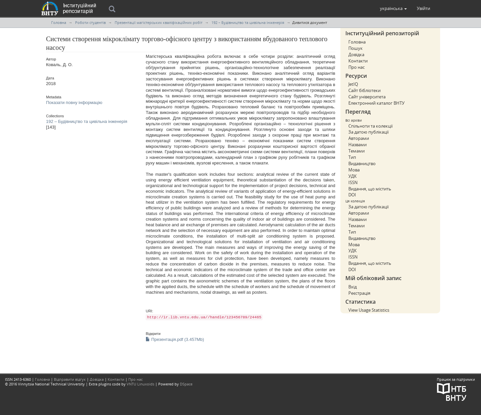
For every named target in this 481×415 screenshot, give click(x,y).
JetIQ (353, 84)
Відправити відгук (70, 379)
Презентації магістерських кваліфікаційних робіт (158, 22)
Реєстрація (359, 293)
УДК (352, 176)
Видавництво (362, 163)
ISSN (353, 182)
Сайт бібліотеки (364, 90)
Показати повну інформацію (74, 102)
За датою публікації (368, 132)
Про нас (356, 67)
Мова (354, 170)
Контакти (358, 61)
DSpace (186, 383)
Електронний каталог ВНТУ (376, 103)
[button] (393, 8)
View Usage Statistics (368, 310)
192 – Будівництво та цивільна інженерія (247, 22)
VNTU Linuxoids (140, 383)
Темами (356, 151)
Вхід (352, 287)
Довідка (356, 54)
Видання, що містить (369, 189)
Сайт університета (367, 97)
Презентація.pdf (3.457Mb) (175, 339)
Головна (58, 22)
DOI (352, 195)
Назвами (357, 145)
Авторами (358, 138)
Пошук (355, 48)
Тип (352, 157)
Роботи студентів (90, 22)
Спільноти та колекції (370, 126)
